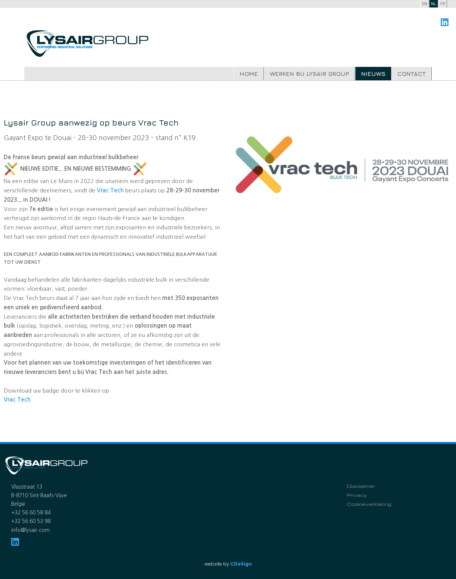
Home (249, 73)
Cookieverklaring (369, 504)
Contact (411, 73)
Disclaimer (361, 486)
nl (433, 3)
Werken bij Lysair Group (309, 73)
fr (442, 3)
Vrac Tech (17, 399)
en (424, 3)
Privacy (357, 495)
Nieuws (373, 73)
